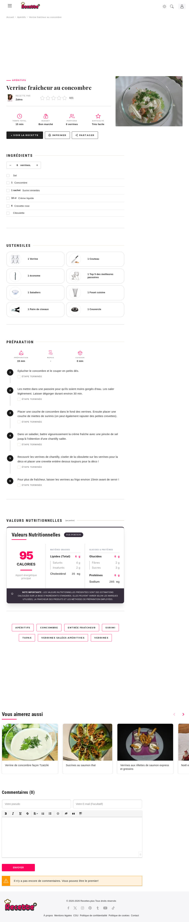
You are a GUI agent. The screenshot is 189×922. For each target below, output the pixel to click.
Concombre (49, 627)
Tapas (27, 637)
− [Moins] (10, 165)
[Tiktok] (113, 908)
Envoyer (18, 867)
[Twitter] (75, 908)
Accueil (10, 17)
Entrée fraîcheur (82, 627)
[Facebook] (68, 908)
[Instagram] (82, 908)
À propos (48, 915)
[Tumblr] (97, 908)
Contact (135, 915)
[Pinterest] (90, 908)
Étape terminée (30, 376)
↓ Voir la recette (25, 135)
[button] (6, 813)
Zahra (19, 99)
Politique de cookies (119, 915)
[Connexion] (182, 6)
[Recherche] (172, 6)
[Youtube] (105, 908)
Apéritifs (21, 17)
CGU (75, 915)
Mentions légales (63, 915)
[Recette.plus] (33, 6)
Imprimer (57, 135)
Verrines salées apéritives (63, 637)
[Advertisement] (94, 47)
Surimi (110, 627)
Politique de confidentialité (93, 915)
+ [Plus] (37, 165)
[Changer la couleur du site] (164, 6)
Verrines (101, 637)
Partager (84, 135)
